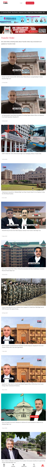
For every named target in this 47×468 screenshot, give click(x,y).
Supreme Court (23, 12)
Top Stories (15, 12)
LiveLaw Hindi (7, 12)
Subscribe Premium (30, 3)
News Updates (38, 12)
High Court (30, 12)
